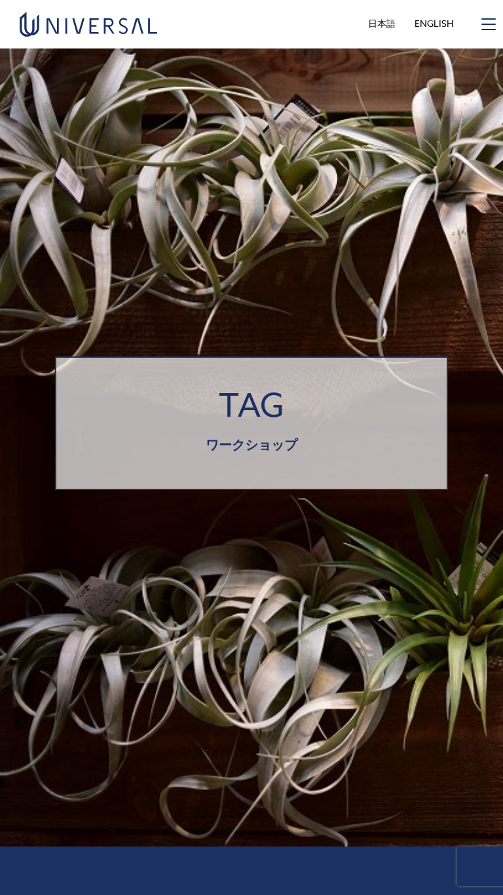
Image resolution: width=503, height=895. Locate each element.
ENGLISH (434, 23)
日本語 (382, 23)
